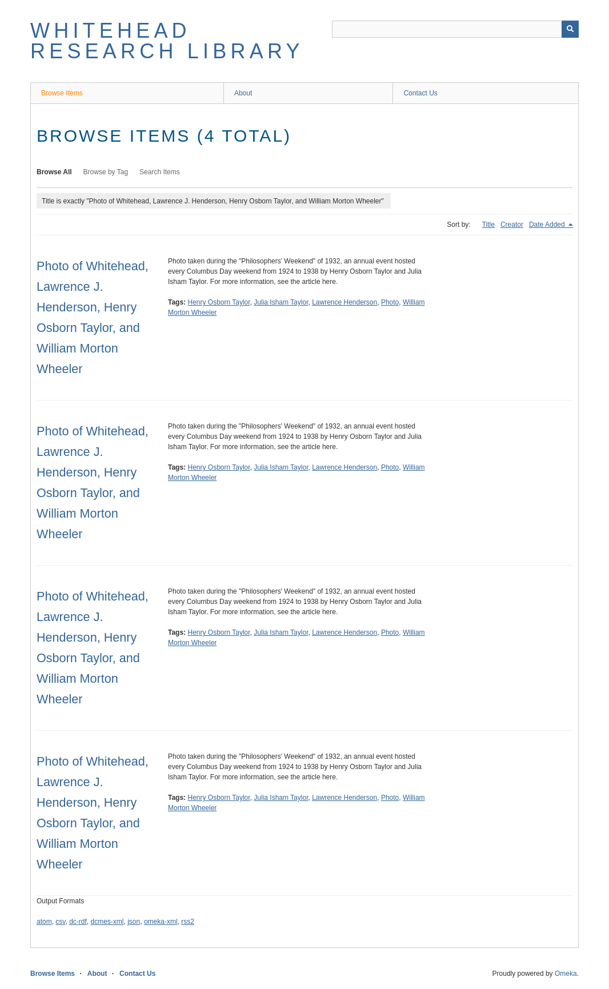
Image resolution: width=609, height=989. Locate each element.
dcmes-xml (107, 922)
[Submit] (570, 29)
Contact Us (420, 93)
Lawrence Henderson (344, 302)
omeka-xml (161, 922)
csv (60, 922)
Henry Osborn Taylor (218, 302)
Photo (390, 302)
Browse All (54, 172)
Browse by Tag (106, 172)
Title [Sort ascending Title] (488, 225)
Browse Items (62, 93)
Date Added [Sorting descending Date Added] (548, 225)
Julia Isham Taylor (281, 302)
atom (44, 922)
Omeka (566, 974)
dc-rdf (78, 922)
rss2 (187, 922)
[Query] (455, 29)
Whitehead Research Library (167, 41)
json (133, 922)
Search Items (159, 172)
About (243, 93)
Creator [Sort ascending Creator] (511, 225)
